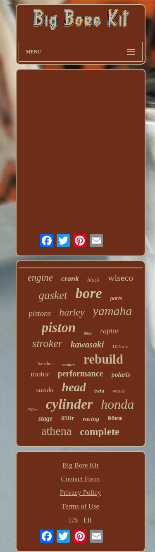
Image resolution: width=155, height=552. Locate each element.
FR (87, 520)
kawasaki (87, 345)
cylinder (69, 404)
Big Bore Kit (80, 465)
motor (40, 373)
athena (56, 430)
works (118, 391)
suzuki (45, 390)
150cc (32, 409)
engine (40, 277)
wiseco (120, 277)
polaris (121, 374)
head (74, 387)
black (93, 280)
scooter (68, 364)
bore (89, 293)
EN (73, 520)
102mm (120, 346)
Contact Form (80, 479)
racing (91, 418)
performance (80, 373)
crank (70, 279)
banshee (46, 363)
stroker (47, 343)
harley (71, 312)
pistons (40, 313)
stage (45, 418)
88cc (88, 333)
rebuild (103, 359)
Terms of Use (80, 506)
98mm (114, 418)
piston (59, 327)
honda (117, 404)
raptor (109, 331)
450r (67, 418)
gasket (53, 295)
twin (99, 391)
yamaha (112, 311)
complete (99, 431)
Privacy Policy (80, 493)
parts (116, 298)
